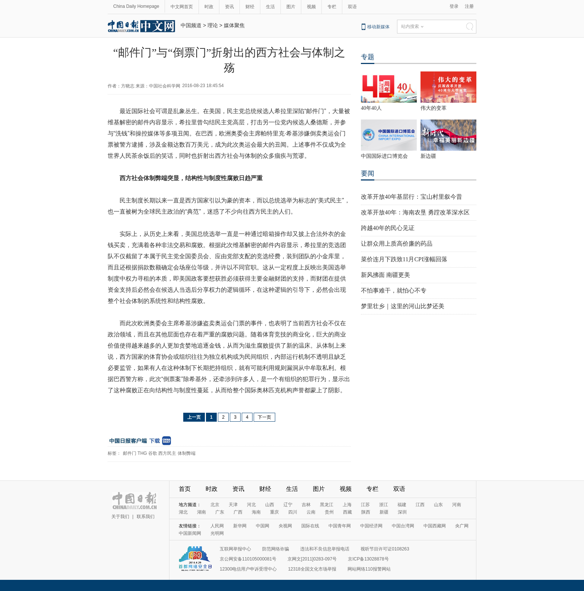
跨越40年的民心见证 (388, 228)
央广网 (462, 525)
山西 (269, 504)
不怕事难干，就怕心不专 (393, 290)
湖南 (201, 512)
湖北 (183, 512)
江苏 (365, 504)
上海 (347, 504)
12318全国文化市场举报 (312, 569)
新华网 (240, 525)
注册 (469, 6)
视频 (311, 6)
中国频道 (191, 25)
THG (142, 453)
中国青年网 (339, 525)
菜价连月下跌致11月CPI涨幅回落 (404, 259)
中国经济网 (371, 525)
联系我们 (146, 516)
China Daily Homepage (136, 6)
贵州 (329, 512)
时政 (208, 6)
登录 (454, 6)
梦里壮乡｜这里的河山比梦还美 (402, 306)
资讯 (229, 6)
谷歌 (152, 453)
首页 (185, 489)
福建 (401, 504)
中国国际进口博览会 (384, 156)
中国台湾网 (403, 525)
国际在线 (310, 525)
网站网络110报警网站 (369, 569)
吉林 (306, 504)
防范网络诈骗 (275, 549)
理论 (212, 25)
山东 (438, 504)
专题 (367, 57)
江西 (420, 504)
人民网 (217, 525)
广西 (238, 512)
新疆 (384, 512)
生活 (270, 6)
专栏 (331, 6)
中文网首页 (182, 6)
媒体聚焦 (234, 25)
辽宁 (287, 504)
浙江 (383, 504)
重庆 (274, 512)
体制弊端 (187, 453)
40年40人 (371, 108)
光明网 (217, 533)
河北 (251, 504)
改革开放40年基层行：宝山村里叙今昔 (411, 197)
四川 (292, 512)
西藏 (347, 512)
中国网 (262, 525)
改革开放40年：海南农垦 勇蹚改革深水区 (415, 212)
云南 (311, 512)
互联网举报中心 (235, 549)
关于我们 (120, 516)
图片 (290, 6)
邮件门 (129, 453)
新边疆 (428, 156)
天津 (233, 504)
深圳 (402, 512)
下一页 (264, 417)
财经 (249, 6)
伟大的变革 (433, 108)
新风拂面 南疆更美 (385, 275)
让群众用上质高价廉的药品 (396, 243)
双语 (352, 6)
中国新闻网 (190, 533)
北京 (214, 504)
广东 (219, 512)
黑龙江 (326, 504)
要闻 (367, 173)
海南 (256, 512)
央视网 (285, 525)
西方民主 (167, 453)
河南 (456, 504)
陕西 (365, 512)
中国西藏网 (434, 525)
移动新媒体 (378, 26)
